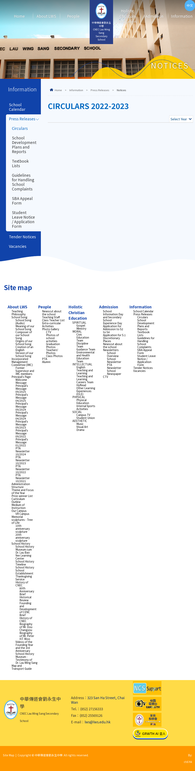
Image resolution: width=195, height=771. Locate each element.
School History (21, 543)
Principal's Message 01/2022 (21, 442)
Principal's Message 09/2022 (21, 433)
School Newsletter (114, 360)
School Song (19, 317)
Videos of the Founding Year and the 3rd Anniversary (24, 646)
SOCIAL (77, 412)
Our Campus (19, 511)
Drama (80, 430)
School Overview (113, 354)
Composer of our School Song (23, 335)
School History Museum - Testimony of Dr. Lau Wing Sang (26, 658)
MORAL (77, 331)
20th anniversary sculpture (22, 537)
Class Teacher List (53, 320)
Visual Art (82, 427)
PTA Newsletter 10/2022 (22, 469)
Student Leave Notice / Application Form (23, 219)
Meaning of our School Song (24, 327)
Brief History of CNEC (25, 618)
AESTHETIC (79, 421)
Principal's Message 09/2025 (21, 389)
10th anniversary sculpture (22, 529)
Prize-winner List (22, 496)
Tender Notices (22, 236)
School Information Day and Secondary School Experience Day (113, 317)
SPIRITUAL (79, 322)
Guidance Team (85, 349)
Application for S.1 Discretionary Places (114, 338)
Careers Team (84, 382)
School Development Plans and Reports (24, 144)
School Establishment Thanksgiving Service (24, 574)
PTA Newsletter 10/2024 (22, 451)
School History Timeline (24, 562)
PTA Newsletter (114, 366)
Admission (154, 16)
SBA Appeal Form (22, 201)
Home (19, 16)
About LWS (46, 16)
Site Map (8, 755)
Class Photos (54, 356)
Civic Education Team (82, 337)
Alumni (46, 362)
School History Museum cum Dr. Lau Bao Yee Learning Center (24, 552)
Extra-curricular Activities (51, 324)
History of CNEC (21, 583)
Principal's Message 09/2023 (21, 424)
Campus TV (83, 415)
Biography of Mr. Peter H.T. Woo (26, 636)
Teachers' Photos (52, 351)
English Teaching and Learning (84, 370)
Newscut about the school (51, 312)
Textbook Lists (20, 163)
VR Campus (22, 514)
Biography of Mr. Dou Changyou (25, 627)
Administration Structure (21, 485)
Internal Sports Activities (85, 407)
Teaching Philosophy (19, 312)
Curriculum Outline (18, 500)
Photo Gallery (50, 329)
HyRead (81, 385)
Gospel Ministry (81, 326)
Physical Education (82, 401)
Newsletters (111, 350)
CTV (48, 332)
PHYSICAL (78, 397)
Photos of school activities (52, 338)
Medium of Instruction (19, 506)
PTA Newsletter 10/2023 (22, 460)
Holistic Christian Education (127, 16)
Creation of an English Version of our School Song (24, 351)
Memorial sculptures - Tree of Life (22, 520)
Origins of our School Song (24, 342)
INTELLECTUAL (82, 364)
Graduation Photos (53, 345)
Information (179, 16)
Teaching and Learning (84, 377)
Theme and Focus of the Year (23, 491)
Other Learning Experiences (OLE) (85, 391)
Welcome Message (21, 381)
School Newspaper (114, 372)
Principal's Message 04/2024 (21, 415)
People (73, 16)
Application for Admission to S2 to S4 (113, 329)
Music (80, 424)
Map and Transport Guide (22, 667)
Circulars (20, 128)
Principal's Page (21, 377)
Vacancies (17, 246)
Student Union (85, 418)
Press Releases (100, 90)
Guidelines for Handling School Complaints (23, 181)
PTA (44, 359)
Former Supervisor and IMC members (24, 371)
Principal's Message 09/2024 (21, 406)
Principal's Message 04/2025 (21, 397)
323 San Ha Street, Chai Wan (98, 700)
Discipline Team (82, 344)
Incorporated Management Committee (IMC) (22, 362)
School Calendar (17, 107)
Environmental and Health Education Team (85, 356)
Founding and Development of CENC (28, 607)
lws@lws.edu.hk (97, 721)
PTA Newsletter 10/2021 (22, 478)
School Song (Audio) (23, 321)
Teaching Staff (51, 317)
